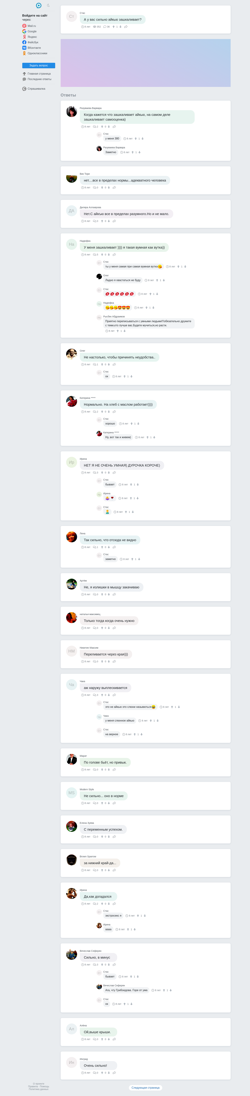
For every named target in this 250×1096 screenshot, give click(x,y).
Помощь (44, 1086)
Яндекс (29, 37)
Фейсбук (30, 42)
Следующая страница (146, 1087)
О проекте (38, 1083)
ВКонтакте (31, 48)
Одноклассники (34, 53)
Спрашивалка (33, 89)
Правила (33, 1086)
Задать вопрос (38, 65)
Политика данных (38, 1089)
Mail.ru (29, 26)
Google (29, 31)
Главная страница (36, 74)
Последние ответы (36, 79)
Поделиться (126, 26)
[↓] (120, 26)
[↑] (114, 26)
